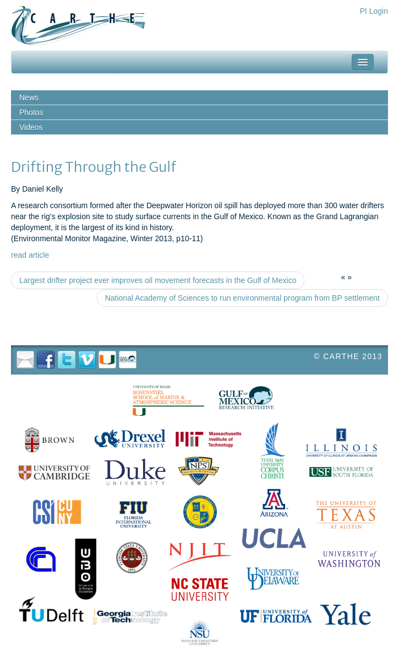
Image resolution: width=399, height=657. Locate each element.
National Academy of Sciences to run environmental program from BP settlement (242, 298)
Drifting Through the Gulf (93, 167)
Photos (31, 112)
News (29, 97)
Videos (31, 127)
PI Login (374, 11)
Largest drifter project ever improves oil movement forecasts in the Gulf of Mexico (157, 280)
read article (30, 255)
